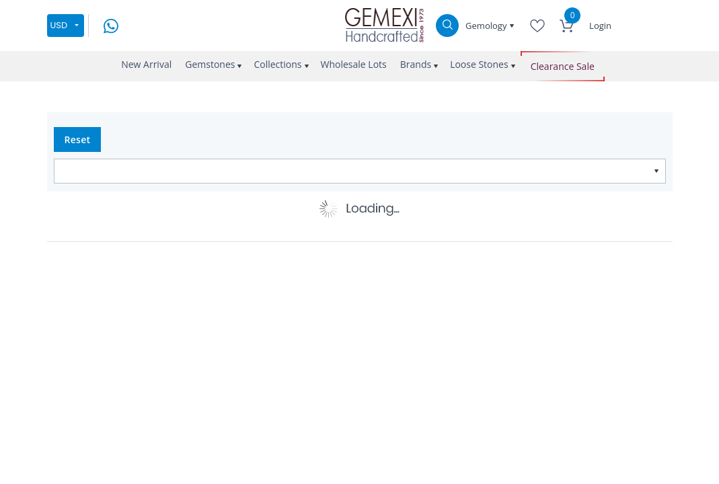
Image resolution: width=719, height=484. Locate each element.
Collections (277, 64)
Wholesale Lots (354, 64)
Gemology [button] (487, 25)
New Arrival (146, 64)
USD (59, 25)
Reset (78, 139)
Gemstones (210, 64)
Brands (415, 64)
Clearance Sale (563, 66)
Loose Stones (479, 64)
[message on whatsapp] (111, 24)
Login (600, 25)
